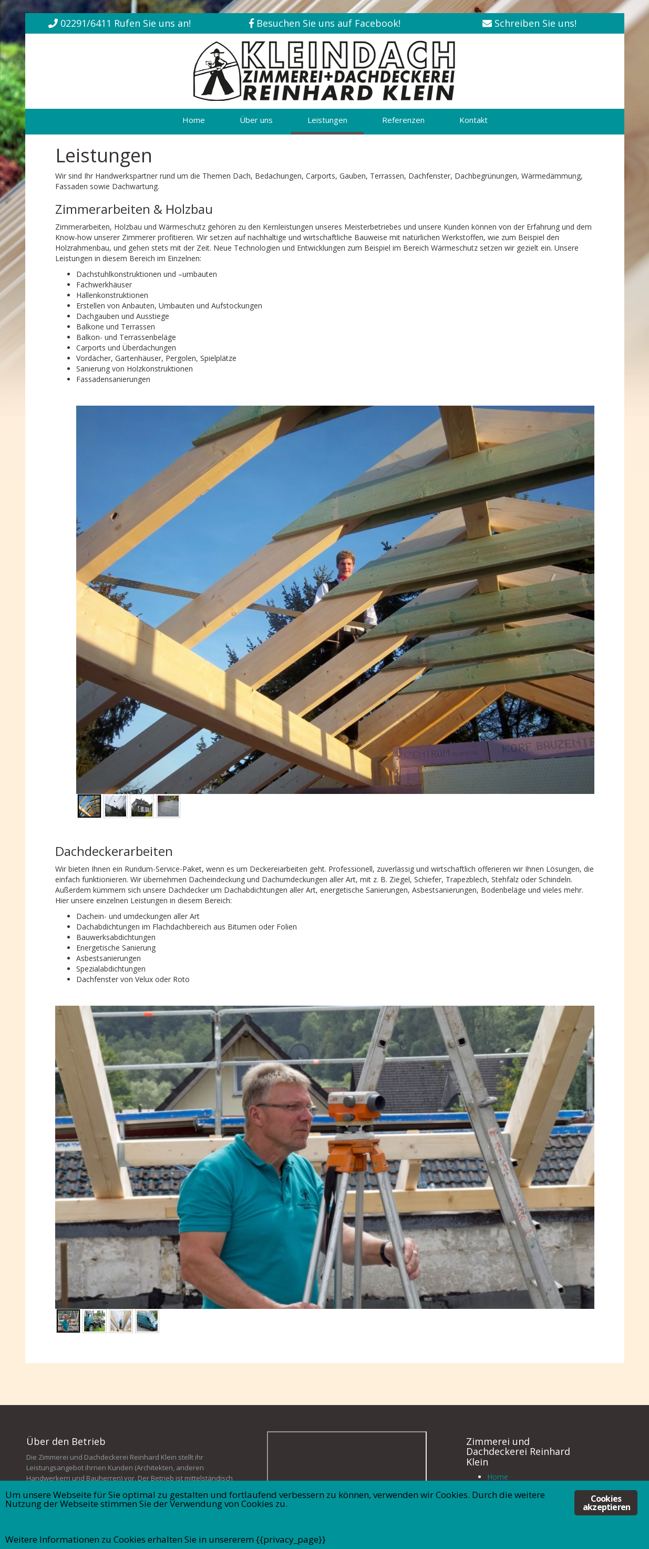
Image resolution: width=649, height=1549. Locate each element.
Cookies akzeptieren (606, 1503)
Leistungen (327, 120)
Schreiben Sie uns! (535, 23)
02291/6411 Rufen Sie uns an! (125, 23)
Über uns (256, 120)
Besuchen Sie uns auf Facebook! (328, 23)
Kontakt (473, 120)
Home (193, 120)
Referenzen (403, 120)
